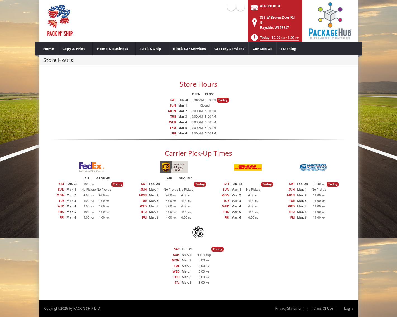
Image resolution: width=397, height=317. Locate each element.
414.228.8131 (270, 6)
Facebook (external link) (231, 7)
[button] (274, 39)
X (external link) (240, 7)
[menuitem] (48, 48)
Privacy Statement (289, 308)
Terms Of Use (322, 308)
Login (348, 308)
